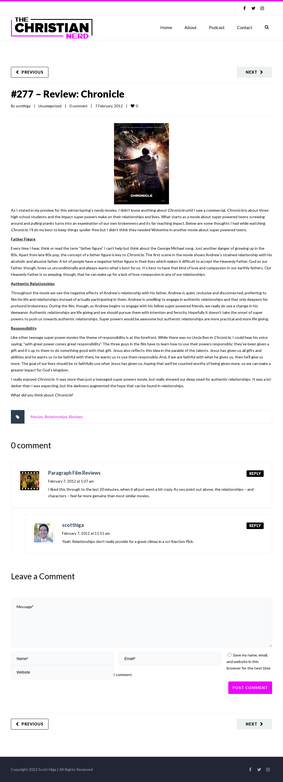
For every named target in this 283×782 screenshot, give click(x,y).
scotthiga (23, 106)
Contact (244, 27)
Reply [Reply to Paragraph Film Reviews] (255, 473)
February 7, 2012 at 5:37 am (71, 481)
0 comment (78, 106)
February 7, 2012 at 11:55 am (86, 533)
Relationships (55, 416)
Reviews (75, 416)
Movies (36, 416)
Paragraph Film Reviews (74, 473)
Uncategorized (49, 106)
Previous (32, 72)
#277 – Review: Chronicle (67, 94)
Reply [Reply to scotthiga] (255, 525)
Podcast (216, 27)
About (190, 27)
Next (251, 72)
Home (166, 27)
